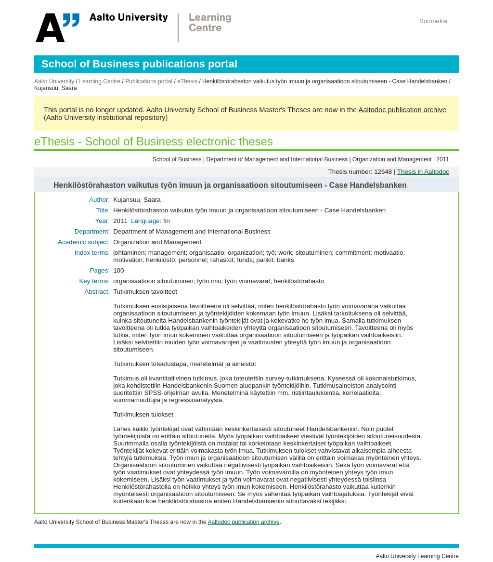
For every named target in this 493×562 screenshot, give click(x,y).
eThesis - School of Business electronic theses (153, 141)
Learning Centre (99, 81)
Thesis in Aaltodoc (423, 171)
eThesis (187, 81)
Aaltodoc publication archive (402, 110)
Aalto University (54, 81)
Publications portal (148, 81)
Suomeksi (433, 21)
